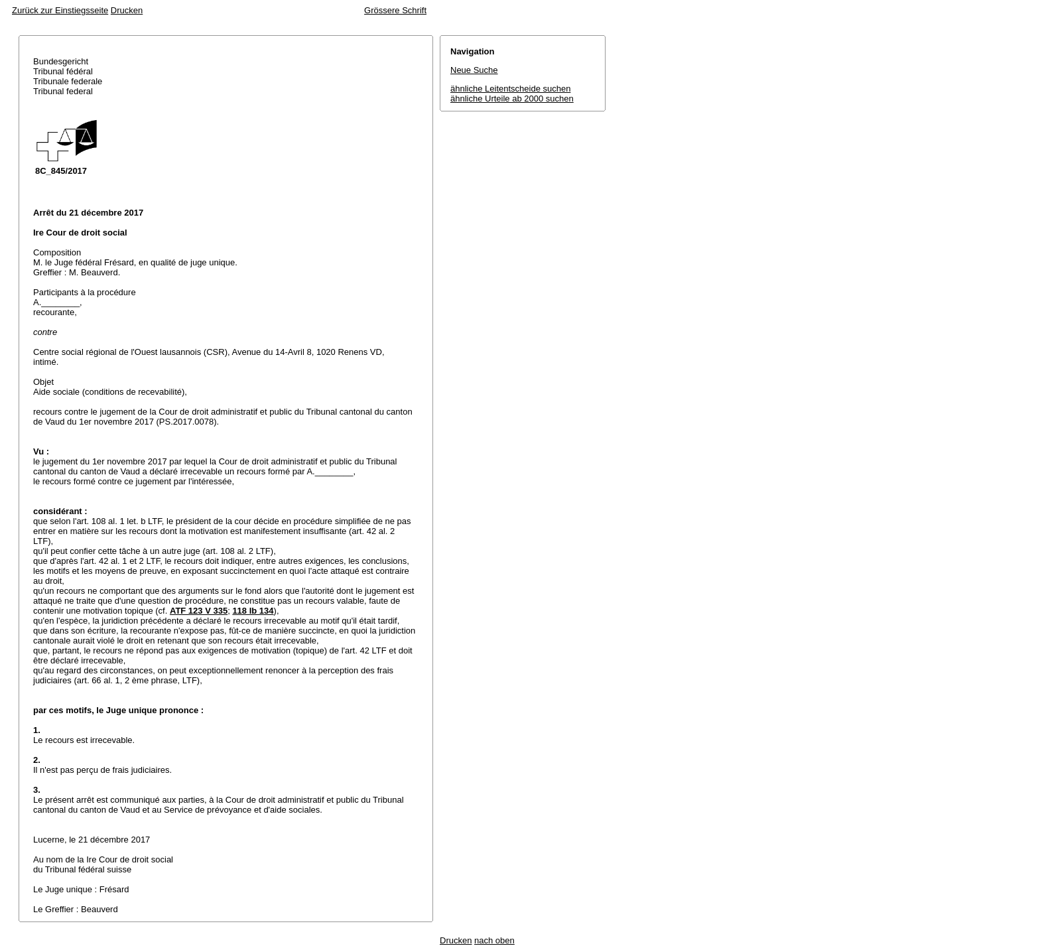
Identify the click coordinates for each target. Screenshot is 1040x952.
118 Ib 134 (252, 611)
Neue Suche (474, 70)
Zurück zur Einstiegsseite (60, 10)
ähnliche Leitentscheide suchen (510, 89)
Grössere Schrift (395, 10)
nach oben (494, 940)
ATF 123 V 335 (199, 611)
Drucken (127, 10)
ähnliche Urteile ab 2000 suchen (512, 98)
